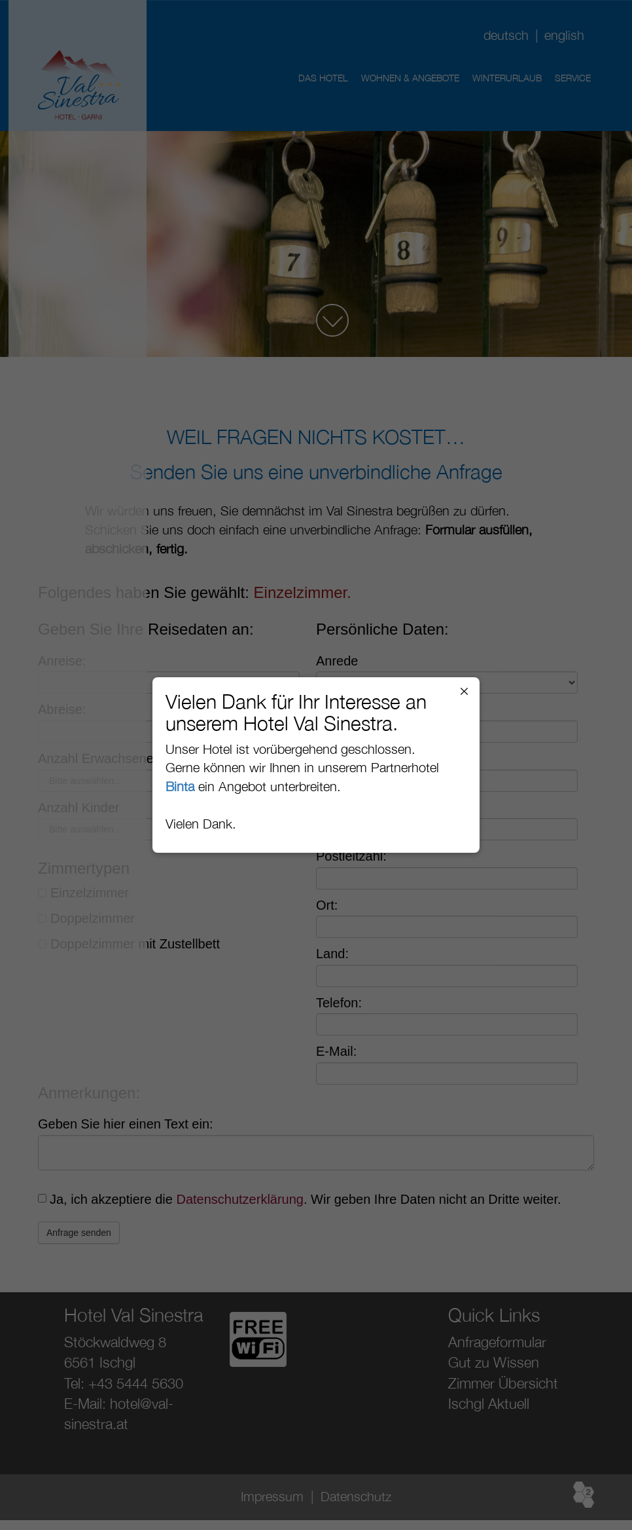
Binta (180, 786)
